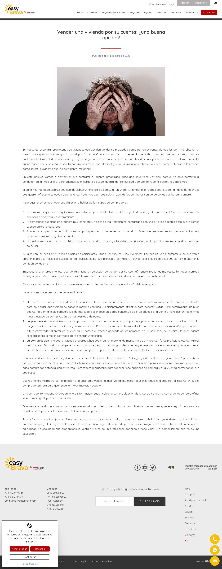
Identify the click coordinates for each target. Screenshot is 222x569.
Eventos (161, 12)
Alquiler (135, 12)
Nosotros (192, 12)
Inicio (80, 12)
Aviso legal (80, 561)
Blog (187, 540)
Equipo (148, 12)
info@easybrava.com (24, 500)
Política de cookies (102, 561)
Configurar (30, 556)
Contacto (209, 12)
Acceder (185, 2)
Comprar (92, 12)
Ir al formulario (149, 501)
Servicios (175, 12)
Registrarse (201, 2)
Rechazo (40, 548)
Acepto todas (19, 548)
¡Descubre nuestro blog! (161, 4)
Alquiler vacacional (113, 12)
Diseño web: (206, 561)
